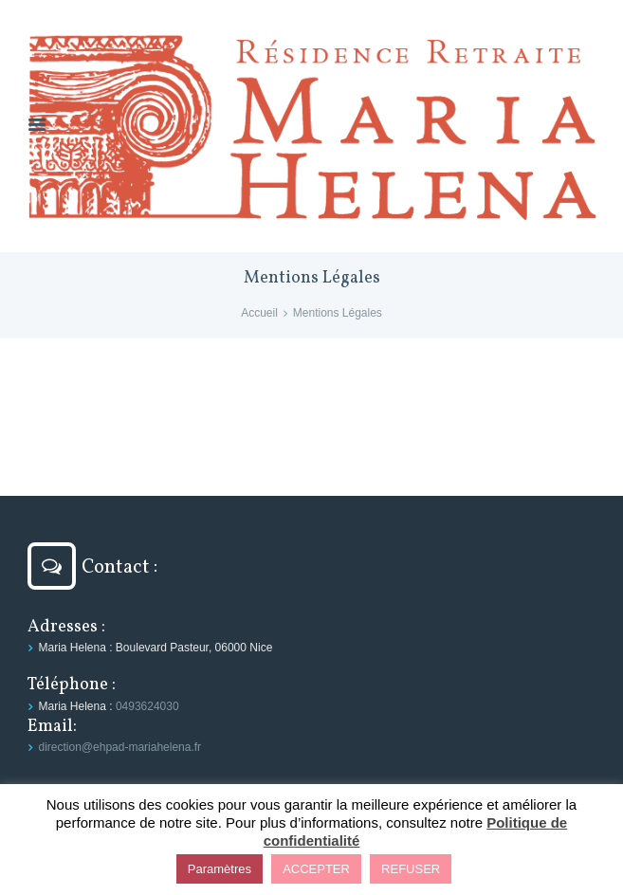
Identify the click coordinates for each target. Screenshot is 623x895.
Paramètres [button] (219, 869)
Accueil (259, 313)
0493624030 (147, 706)
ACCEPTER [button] (316, 869)
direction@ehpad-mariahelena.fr (120, 747)
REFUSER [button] (410, 869)
